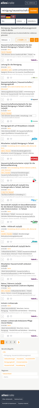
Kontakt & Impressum (9, 403)
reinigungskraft (9, 362)
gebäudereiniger (9, 359)
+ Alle (4, 352)
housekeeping (20, 365)
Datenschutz (18, 399)
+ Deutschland (6, 374)
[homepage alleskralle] (9, 2)
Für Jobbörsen (30, 3)
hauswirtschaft (9, 365)
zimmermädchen (21, 362)
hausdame (20, 359)
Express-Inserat (23, 403)
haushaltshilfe (30, 359)
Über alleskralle (7, 399)
